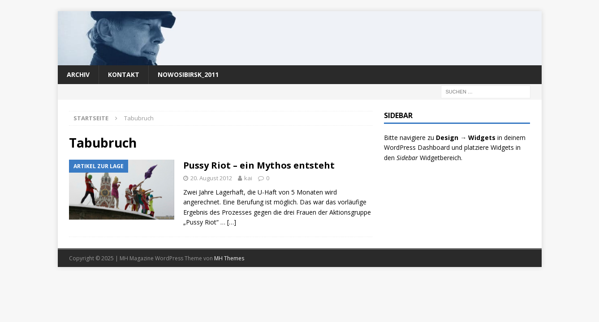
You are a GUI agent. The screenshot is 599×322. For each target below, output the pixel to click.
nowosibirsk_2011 (188, 74)
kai (248, 178)
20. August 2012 (211, 178)
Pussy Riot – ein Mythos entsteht (259, 165)
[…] (231, 222)
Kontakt (123, 74)
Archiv (78, 74)
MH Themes (229, 258)
